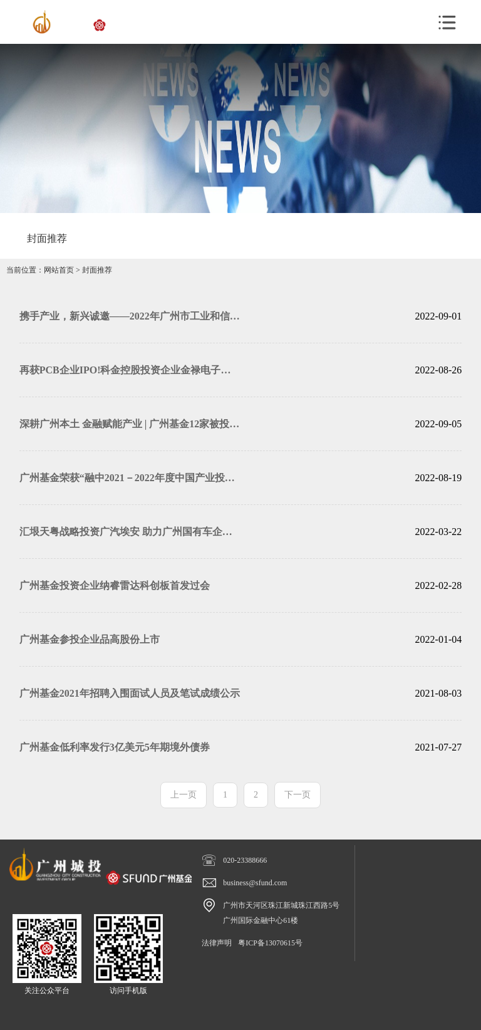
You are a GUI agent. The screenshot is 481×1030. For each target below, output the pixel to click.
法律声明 (217, 943)
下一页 (297, 794)
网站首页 (59, 270)
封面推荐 (97, 270)
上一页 (183, 794)
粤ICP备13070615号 (270, 943)
